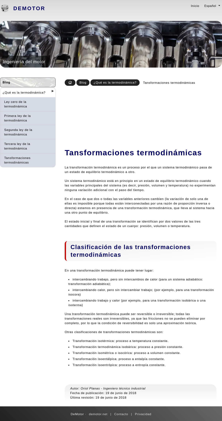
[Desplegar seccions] (51, 92)
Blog (6, 82)
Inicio (195, 6)
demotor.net (98, 414)
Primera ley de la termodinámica (17, 118)
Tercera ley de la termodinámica (17, 146)
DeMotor (29, 8)
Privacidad (143, 414)
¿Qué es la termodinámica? (24, 92)
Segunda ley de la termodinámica (18, 132)
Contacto (121, 414)
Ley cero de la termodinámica (15, 104)
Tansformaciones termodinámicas (17, 160)
